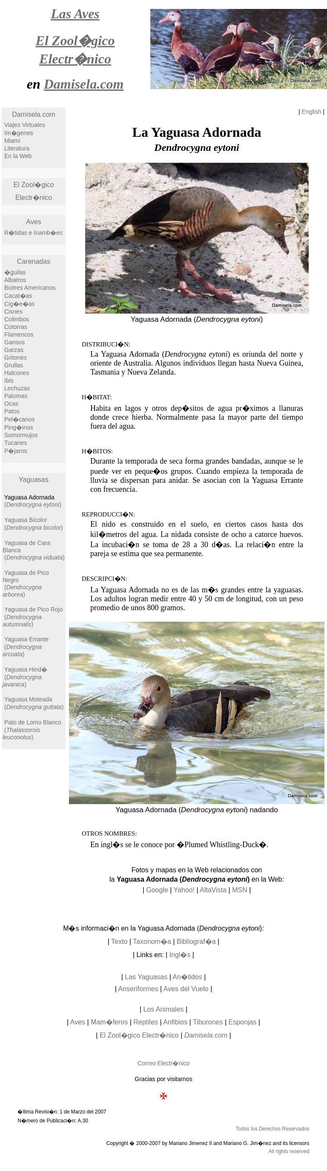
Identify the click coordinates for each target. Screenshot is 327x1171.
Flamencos (18, 334)
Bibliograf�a (196, 941)
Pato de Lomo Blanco (32, 722)
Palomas (15, 395)
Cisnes (13, 311)
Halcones (16, 372)
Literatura (16, 148)
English (311, 111)
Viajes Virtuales (24, 124)
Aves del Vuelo (186, 988)
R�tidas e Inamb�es (33, 232)
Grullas (13, 365)
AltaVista (213, 890)
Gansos (14, 342)
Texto (119, 941)
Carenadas (33, 261)
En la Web (18, 156)
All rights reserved (289, 1151)
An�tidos (187, 977)
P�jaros (15, 450)
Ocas (11, 403)
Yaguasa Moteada (28, 699)
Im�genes (18, 133)
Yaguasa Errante (26, 639)
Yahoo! (184, 890)
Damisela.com (33, 114)
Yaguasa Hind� (25, 669)
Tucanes (15, 442)
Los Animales (163, 1009)
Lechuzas (17, 388)
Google (157, 890)
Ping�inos (18, 427)
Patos (12, 411)
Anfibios (175, 1022)
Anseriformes (138, 988)
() (32, 504)
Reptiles (145, 1022)
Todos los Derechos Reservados (273, 1129)
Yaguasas (34, 479)
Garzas (13, 349)
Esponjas (243, 1022)
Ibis (9, 380)
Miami (12, 140)
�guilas (15, 272)
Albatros (15, 280)
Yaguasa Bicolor (25, 519)
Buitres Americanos (30, 287)
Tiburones (208, 1022)
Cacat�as (18, 295)
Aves (33, 221)
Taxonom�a (152, 941)
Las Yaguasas (146, 977)
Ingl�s (180, 954)
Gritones (15, 357)
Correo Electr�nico (163, 1063)
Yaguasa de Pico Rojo (33, 609)
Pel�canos (19, 419)
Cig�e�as (19, 303)
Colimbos (16, 319)
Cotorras (15, 326)
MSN (239, 890)
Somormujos (21, 435)
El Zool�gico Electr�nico (139, 1035)
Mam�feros (109, 1022)
